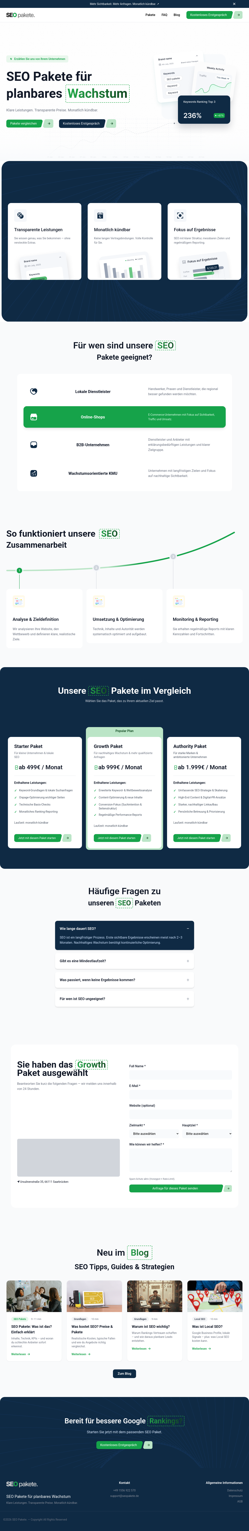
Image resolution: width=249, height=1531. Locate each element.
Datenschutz (235, 1490)
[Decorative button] (238, 15)
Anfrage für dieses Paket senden (175, 1188)
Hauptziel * (190, 1125)
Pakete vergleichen (23, 123)
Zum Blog (124, 1373)
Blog (177, 15)
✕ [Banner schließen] (234, 4)
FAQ (164, 15)
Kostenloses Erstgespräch (208, 15)
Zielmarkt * (137, 1125)
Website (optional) (142, 1105)
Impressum (236, 1495)
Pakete (150, 15)
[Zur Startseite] (20, 15)
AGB (240, 1501)
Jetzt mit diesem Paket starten (37, 838)
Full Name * (137, 1066)
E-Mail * (134, 1086)
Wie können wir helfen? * (146, 1144)
